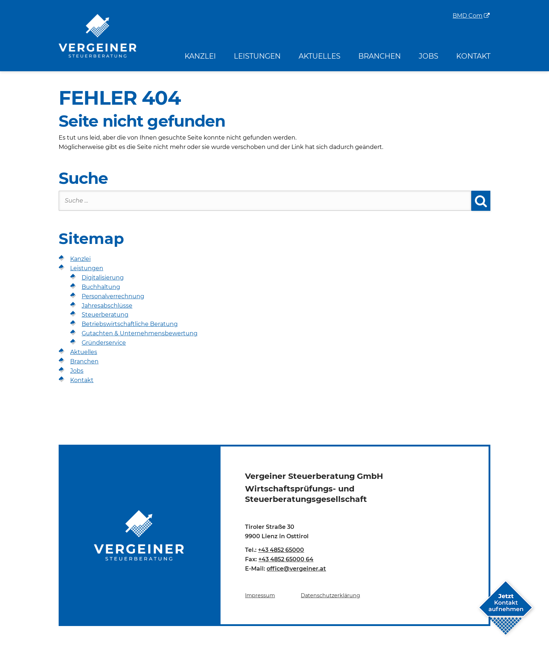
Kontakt (473, 56)
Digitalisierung (103, 277)
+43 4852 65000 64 (285, 559)
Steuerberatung (105, 314)
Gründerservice (104, 342)
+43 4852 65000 (281, 550)
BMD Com (467, 16)
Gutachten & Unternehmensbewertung (140, 333)
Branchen (379, 56)
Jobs (428, 56)
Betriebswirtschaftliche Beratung (130, 324)
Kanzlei (200, 56)
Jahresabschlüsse (107, 305)
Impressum (260, 595)
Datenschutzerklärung (330, 595)
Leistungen (257, 56)
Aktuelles (319, 56)
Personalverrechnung (113, 296)
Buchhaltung (101, 287)
